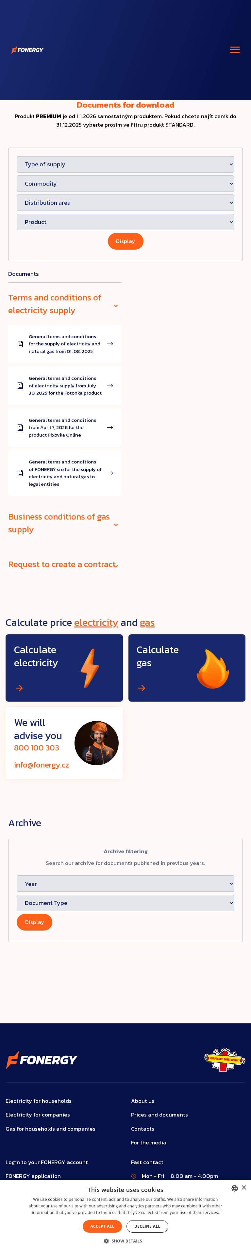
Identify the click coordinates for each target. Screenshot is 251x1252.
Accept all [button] (102, 1226)
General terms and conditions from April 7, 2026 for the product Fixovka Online (62, 428)
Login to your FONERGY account (47, 1162)
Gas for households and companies (50, 1129)
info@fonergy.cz (41, 764)
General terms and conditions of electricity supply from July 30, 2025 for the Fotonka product (65, 386)
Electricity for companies (38, 1115)
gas (147, 622)
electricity (96, 622)
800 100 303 (36, 747)
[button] (125, 1241)
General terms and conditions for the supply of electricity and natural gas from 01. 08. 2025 (64, 344)
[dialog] (125, 1216)
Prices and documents (159, 1115)
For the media (148, 1143)
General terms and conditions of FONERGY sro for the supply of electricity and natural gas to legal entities (65, 473)
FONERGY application (33, 1176)
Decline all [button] (147, 1226)
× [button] (243, 1187)
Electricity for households (39, 1101)
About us (142, 1101)
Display (125, 241)
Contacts (142, 1129)
